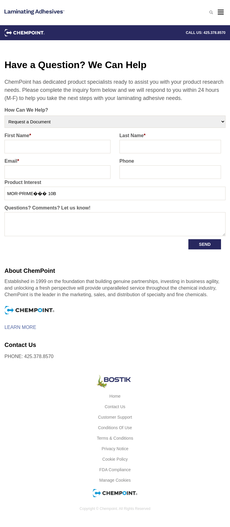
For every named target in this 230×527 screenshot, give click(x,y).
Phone (126, 161)
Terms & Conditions (115, 438)
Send (205, 244)
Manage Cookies (115, 480)
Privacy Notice (115, 448)
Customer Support (115, 417)
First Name (17, 135)
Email (11, 161)
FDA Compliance (115, 469)
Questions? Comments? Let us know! (47, 207)
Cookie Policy (115, 459)
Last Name (132, 135)
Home (114, 396)
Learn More (20, 327)
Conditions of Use (115, 427)
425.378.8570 (215, 33)
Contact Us (115, 406)
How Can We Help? (26, 110)
